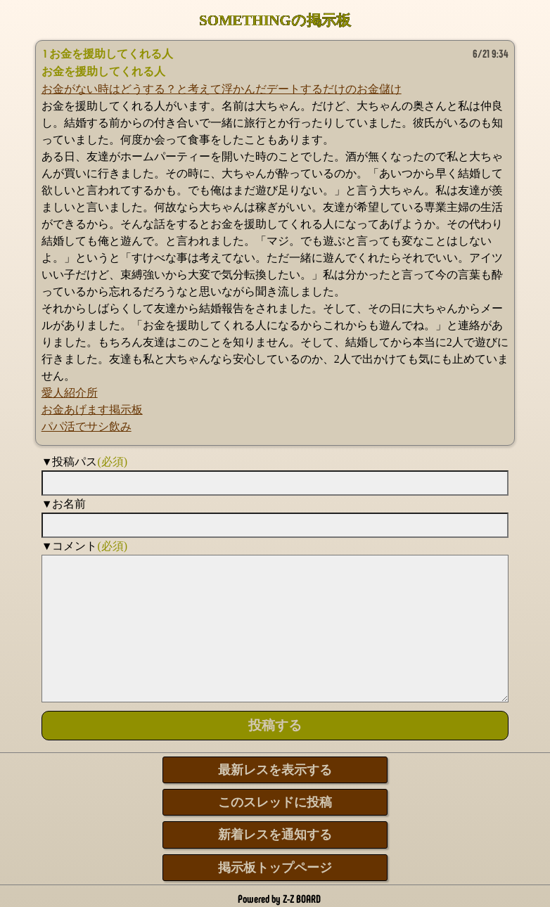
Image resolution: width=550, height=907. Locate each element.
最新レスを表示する (275, 770)
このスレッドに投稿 (275, 802)
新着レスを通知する (275, 835)
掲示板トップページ (275, 868)
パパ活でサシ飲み (86, 426)
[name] (275, 525)
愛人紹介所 (69, 393)
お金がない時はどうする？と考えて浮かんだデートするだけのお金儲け (221, 89)
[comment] (275, 628)
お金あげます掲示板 (92, 410)
